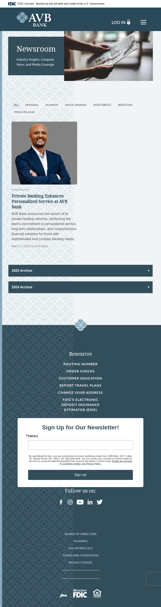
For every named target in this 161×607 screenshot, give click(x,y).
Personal (32, 105)
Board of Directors (80, 534)
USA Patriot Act (80, 548)
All (16, 105)
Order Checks (80, 371)
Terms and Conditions (80, 555)
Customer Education (80, 378)
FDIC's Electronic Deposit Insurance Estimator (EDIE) (80, 405)
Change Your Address (80, 392)
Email (33, 436)
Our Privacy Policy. (91, 463)
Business (52, 105)
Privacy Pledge (80, 562)
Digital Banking (76, 105)
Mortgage (125, 105)
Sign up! (80, 475)
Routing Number (80, 364)
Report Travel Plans (80, 385)
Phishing (80, 541)
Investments (102, 105)
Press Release (24, 112)
